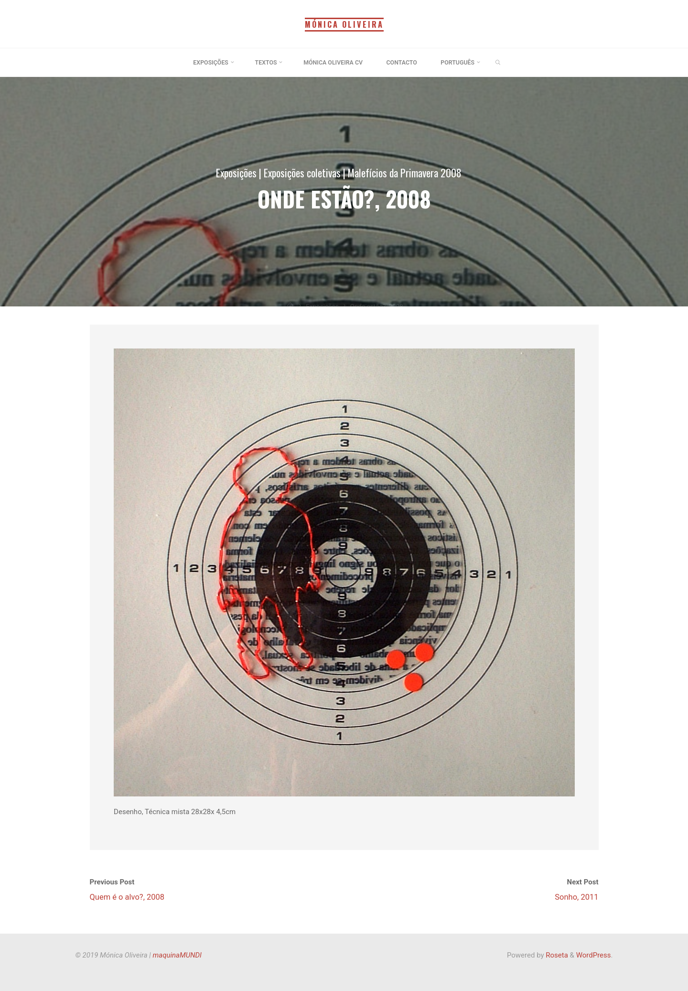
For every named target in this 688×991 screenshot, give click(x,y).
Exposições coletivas (302, 172)
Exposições (236, 172)
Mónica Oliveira (344, 25)
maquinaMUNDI (177, 955)
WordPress (593, 955)
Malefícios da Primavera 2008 (405, 172)
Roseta (556, 955)
